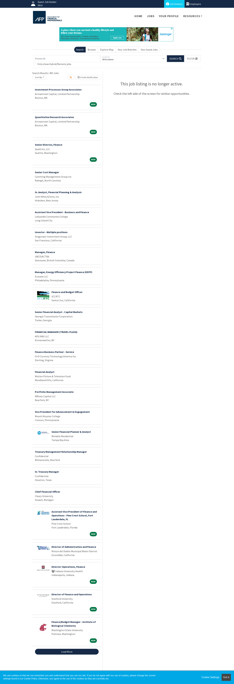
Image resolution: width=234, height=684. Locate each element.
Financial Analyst (44, 371)
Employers (193, 4)
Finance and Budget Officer (67, 292)
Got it (226, 677)
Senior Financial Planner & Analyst (71, 431)
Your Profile (169, 16)
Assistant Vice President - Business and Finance (62, 212)
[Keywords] (67, 58)
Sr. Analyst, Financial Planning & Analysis (58, 192)
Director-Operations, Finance (68, 566)
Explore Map (107, 49)
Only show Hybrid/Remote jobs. (54, 64)
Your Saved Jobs (149, 49)
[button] (192, 58)
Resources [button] (191, 16)
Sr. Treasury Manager (47, 471)
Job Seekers (174, 4)
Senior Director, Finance (48, 144)
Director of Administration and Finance (74, 546)
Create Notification (88, 77)
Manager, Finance (45, 252)
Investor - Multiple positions (51, 232)
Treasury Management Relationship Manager (61, 451)
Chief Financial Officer (47, 491)
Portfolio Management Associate (54, 391)
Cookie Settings (210, 677)
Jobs (150, 16)
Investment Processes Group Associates (58, 89)
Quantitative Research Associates (54, 117)
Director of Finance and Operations (72, 594)
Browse (92, 49)
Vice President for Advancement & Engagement (62, 411)
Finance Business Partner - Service (54, 351)
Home (138, 16)
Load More (66, 651)
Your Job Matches (127, 49)
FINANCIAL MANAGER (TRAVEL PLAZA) (56, 332)
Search (80, 49)
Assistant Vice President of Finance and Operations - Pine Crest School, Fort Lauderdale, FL (74, 515)
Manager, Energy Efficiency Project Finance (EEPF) (63, 272)
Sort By (38, 77)
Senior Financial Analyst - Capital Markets (59, 312)
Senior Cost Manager (47, 172)
